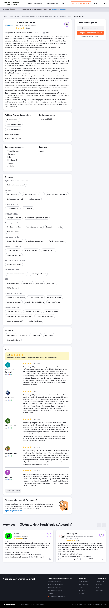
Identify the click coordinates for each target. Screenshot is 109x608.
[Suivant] (104, 525)
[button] (95, 3)
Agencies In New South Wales (47, 16)
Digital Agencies (14, 16)
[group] (54, 544)
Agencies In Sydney (65, 16)
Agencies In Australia (28, 16)
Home (5, 16)
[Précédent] (99, 525)
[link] (52, 3)
